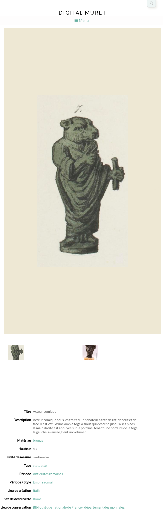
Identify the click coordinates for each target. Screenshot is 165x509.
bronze (38, 440)
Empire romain (44, 482)
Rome (37, 499)
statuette (40, 465)
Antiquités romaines (48, 474)
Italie (36, 490)
